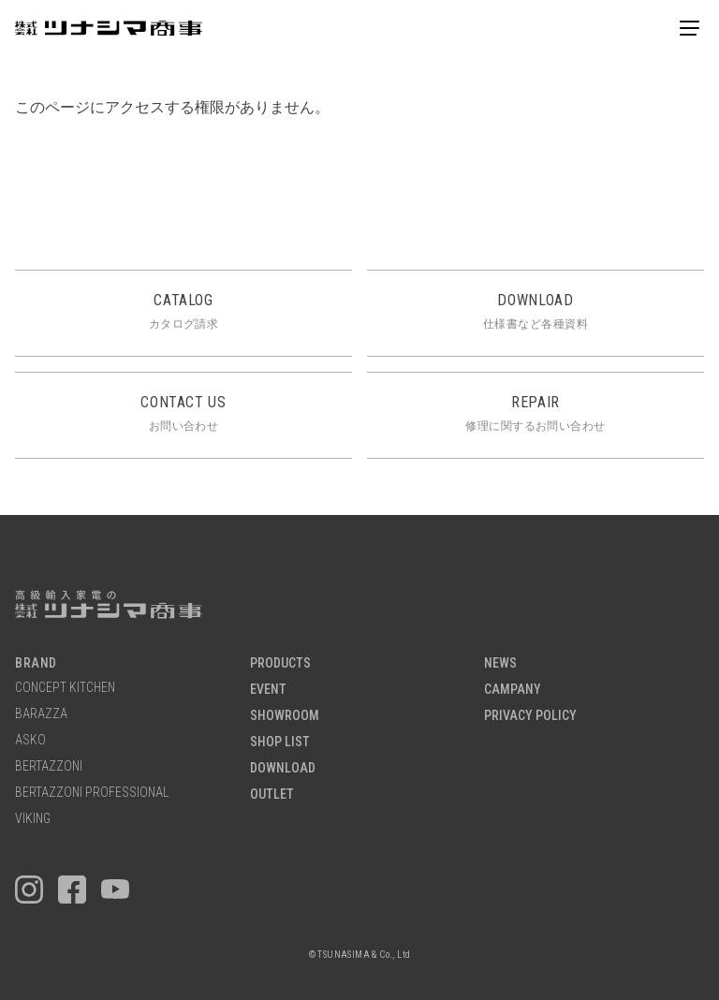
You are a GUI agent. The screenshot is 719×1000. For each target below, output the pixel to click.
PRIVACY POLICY (530, 716)
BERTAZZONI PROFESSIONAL (92, 793)
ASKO (30, 740)
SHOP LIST (280, 742)
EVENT (268, 690)
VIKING (33, 819)
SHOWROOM (284, 716)
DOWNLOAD (282, 768)
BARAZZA (41, 714)
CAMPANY (512, 690)
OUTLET (272, 794)
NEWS (500, 663)
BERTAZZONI (48, 766)
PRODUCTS (280, 663)
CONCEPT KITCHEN (65, 688)
